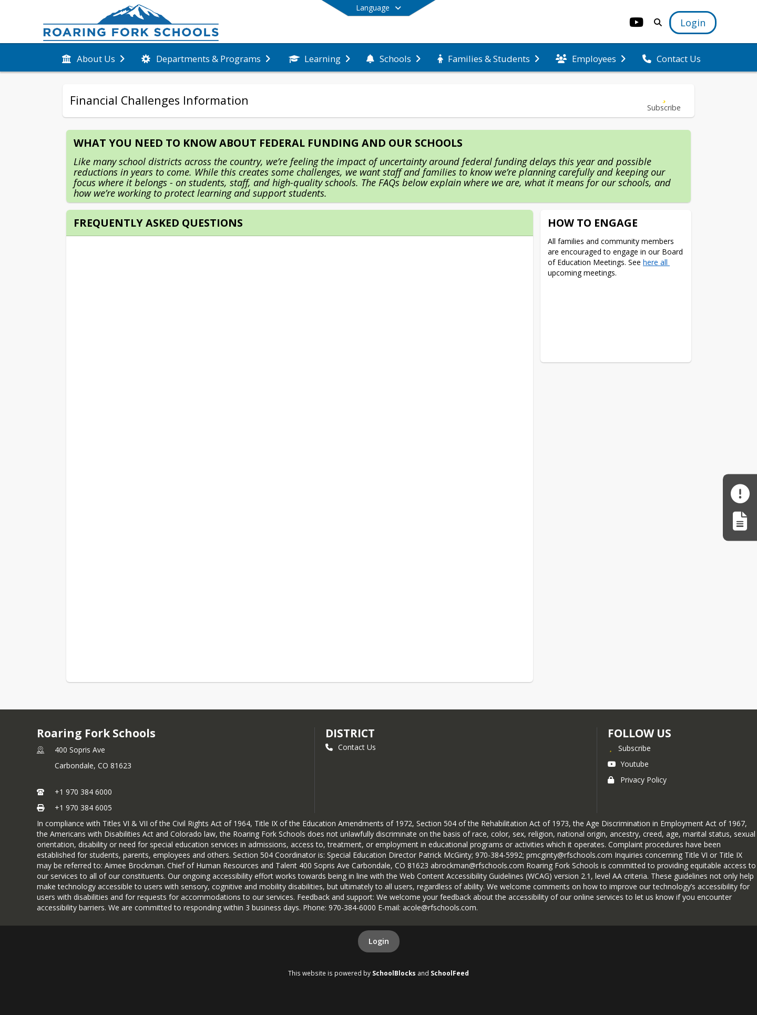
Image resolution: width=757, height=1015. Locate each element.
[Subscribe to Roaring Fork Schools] (629, 748)
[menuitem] (93, 58)
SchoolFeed (450, 973)
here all (656, 262)
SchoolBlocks (394, 973)
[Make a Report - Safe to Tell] (740, 494)
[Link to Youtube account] (637, 24)
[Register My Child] (740, 521)
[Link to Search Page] (656, 22)
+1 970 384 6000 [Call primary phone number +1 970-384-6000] (83, 792)
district (350, 733)
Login (379, 941)
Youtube (628, 764)
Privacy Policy (637, 780)
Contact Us (350, 747)
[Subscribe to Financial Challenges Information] (664, 100)
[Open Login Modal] (693, 22)
